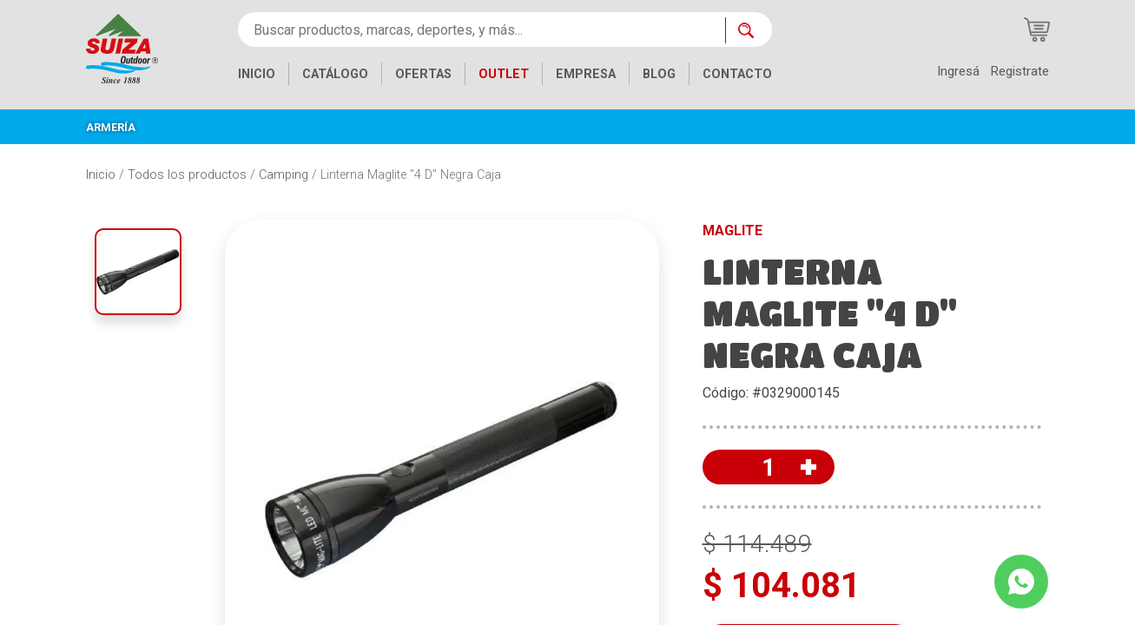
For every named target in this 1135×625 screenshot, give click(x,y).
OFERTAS (423, 74)
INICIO (256, 74)
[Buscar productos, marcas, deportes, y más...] (481, 29)
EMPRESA (586, 74)
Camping (283, 175)
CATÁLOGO (335, 74)
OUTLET (503, 74)
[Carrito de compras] (1037, 29)
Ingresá (958, 71)
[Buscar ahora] (748, 30)
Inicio (100, 175)
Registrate (1019, 71)
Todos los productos (187, 175)
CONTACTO (737, 74)
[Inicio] (122, 47)
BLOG (659, 74)
